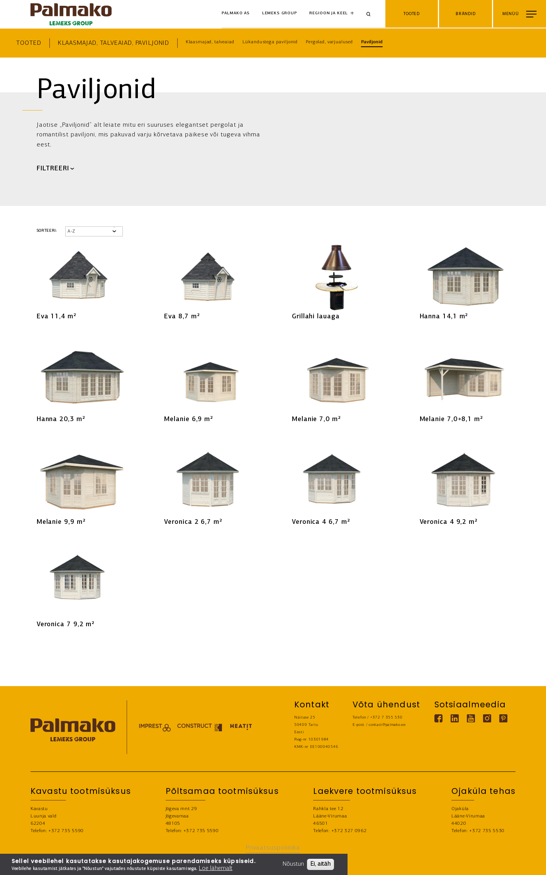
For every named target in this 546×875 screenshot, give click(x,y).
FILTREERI (53, 169)
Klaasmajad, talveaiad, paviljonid (113, 43)
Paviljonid (372, 42)
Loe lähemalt (215, 868)
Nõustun (293, 864)
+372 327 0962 (349, 831)
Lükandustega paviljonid (270, 42)
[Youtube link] (471, 718)
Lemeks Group (279, 13)
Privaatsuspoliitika (273, 847)
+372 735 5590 (66, 831)
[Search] (371, 14)
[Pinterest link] (503, 718)
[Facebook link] (438, 718)
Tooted (28, 43)
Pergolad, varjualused (329, 42)
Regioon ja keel (328, 13)
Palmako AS (236, 13)
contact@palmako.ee (387, 725)
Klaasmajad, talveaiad (210, 42)
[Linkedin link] (455, 718)
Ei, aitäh (320, 864)
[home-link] (71, 14)
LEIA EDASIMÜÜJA (517, 864)
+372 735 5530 (487, 831)
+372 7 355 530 (386, 717)
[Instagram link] (487, 718)
